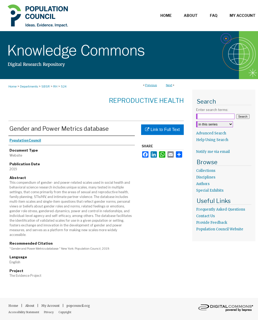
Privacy (49, 312)
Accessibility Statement (24, 312)
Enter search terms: (212, 110)
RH (55, 86)
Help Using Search (212, 140)
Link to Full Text (162, 129)
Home (12, 86)
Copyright (64, 312)
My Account (50, 306)
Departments (29, 86)
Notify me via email (213, 151)
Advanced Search (211, 133)
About (30, 306)
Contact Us (205, 216)
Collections (205, 170)
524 (64, 86)
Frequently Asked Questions (220, 209)
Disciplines (205, 177)
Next (169, 85)
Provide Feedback (211, 222)
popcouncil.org (78, 306)
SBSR (45, 86)
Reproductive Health (146, 100)
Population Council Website (219, 229)
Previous (151, 85)
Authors (203, 184)
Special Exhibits (210, 190)
